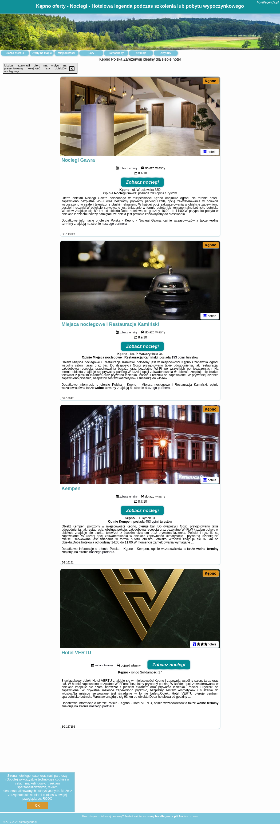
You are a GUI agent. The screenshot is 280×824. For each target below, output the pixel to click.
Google (11, 779)
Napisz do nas (188, 816)
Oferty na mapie (41, 53)
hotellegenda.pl (268, 2)
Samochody (116, 53)
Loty (91, 53)
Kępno (210, 81)
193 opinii (178, 358)
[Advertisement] (140, 775)
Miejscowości (66, 53)
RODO (47, 799)
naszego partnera (114, 225)
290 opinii (157, 194)
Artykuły (165, 53)
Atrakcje (141, 53)
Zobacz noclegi (142, 183)
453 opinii (152, 523)
